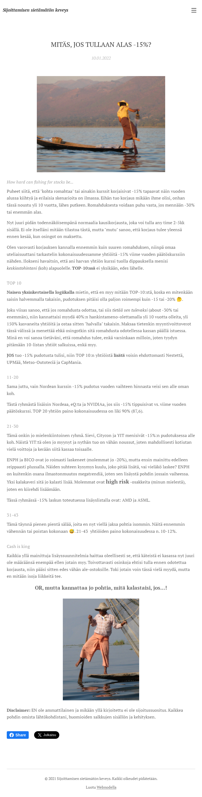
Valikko (193, 10)
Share (17, 735)
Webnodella (106, 787)
